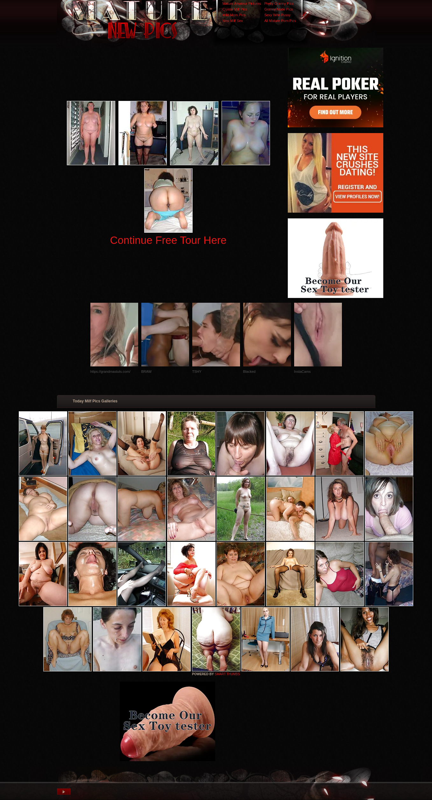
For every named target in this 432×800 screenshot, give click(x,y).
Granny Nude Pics (278, 9)
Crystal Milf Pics (235, 9)
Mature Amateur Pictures (242, 3)
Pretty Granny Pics (279, 3)
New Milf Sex (233, 21)
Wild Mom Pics (234, 15)
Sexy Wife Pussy (277, 15)
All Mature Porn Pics (280, 21)
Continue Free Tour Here (168, 240)
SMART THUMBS (227, 674)
